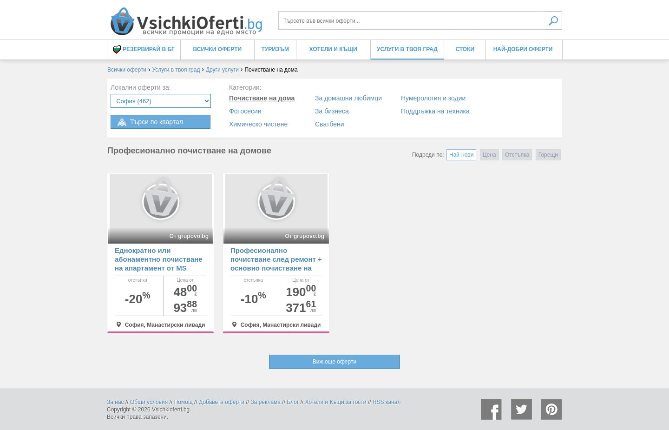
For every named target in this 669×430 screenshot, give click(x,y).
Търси (554, 20)
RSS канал (387, 402)
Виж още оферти (334, 361)
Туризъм (275, 49)
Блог (293, 402)
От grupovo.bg (189, 236)
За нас (115, 402)
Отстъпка (517, 155)
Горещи (548, 155)
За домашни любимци (348, 98)
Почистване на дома (262, 98)
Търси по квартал (149, 122)
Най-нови (461, 155)
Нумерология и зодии (433, 98)
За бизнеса (332, 111)
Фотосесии (245, 111)
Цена (489, 155)
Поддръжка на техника (435, 111)
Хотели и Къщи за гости (336, 402)
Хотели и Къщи (333, 49)
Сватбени (329, 124)
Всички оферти (217, 49)
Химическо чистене (258, 124)
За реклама (265, 402)
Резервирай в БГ (144, 49)
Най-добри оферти (523, 49)
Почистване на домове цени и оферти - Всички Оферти (186, 17)
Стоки (464, 49)
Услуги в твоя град (407, 49)
